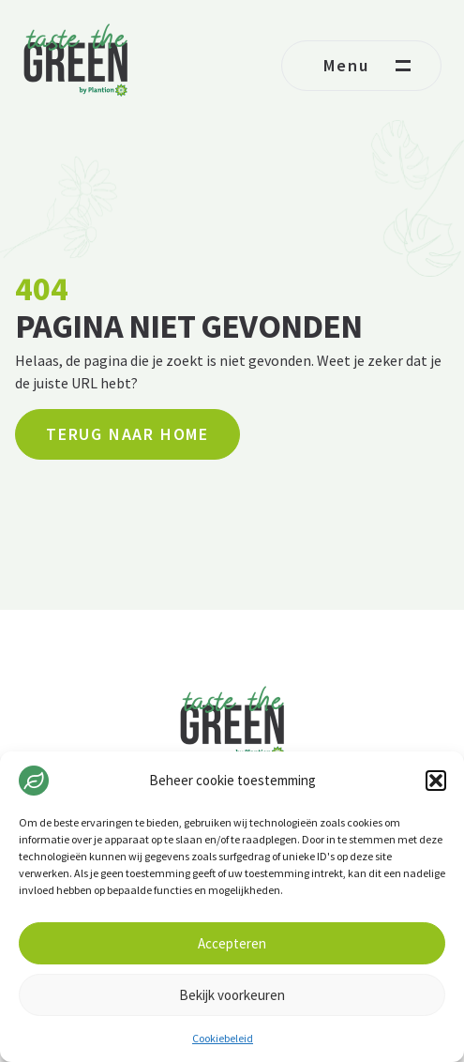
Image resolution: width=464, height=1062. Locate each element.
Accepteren (232, 943)
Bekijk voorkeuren (232, 995)
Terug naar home (127, 434)
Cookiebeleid (222, 1038)
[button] (436, 780)
